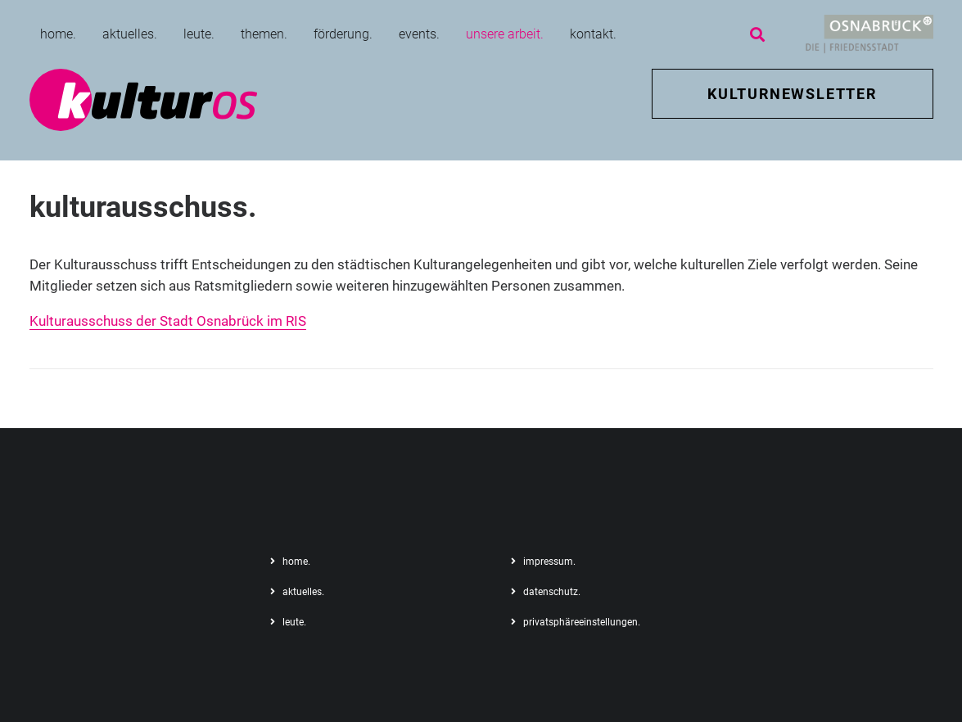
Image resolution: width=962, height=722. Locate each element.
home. (58, 34)
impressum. (549, 561)
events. (419, 34)
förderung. (343, 34)
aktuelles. (129, 34)
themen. (264, 34)
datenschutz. (551, 592)
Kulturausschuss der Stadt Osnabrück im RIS (167, 321)
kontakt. (593, 34)
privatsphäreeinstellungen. (581, 622)
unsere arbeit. (505, 34)
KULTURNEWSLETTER (792, 93)
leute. (199, 34)
